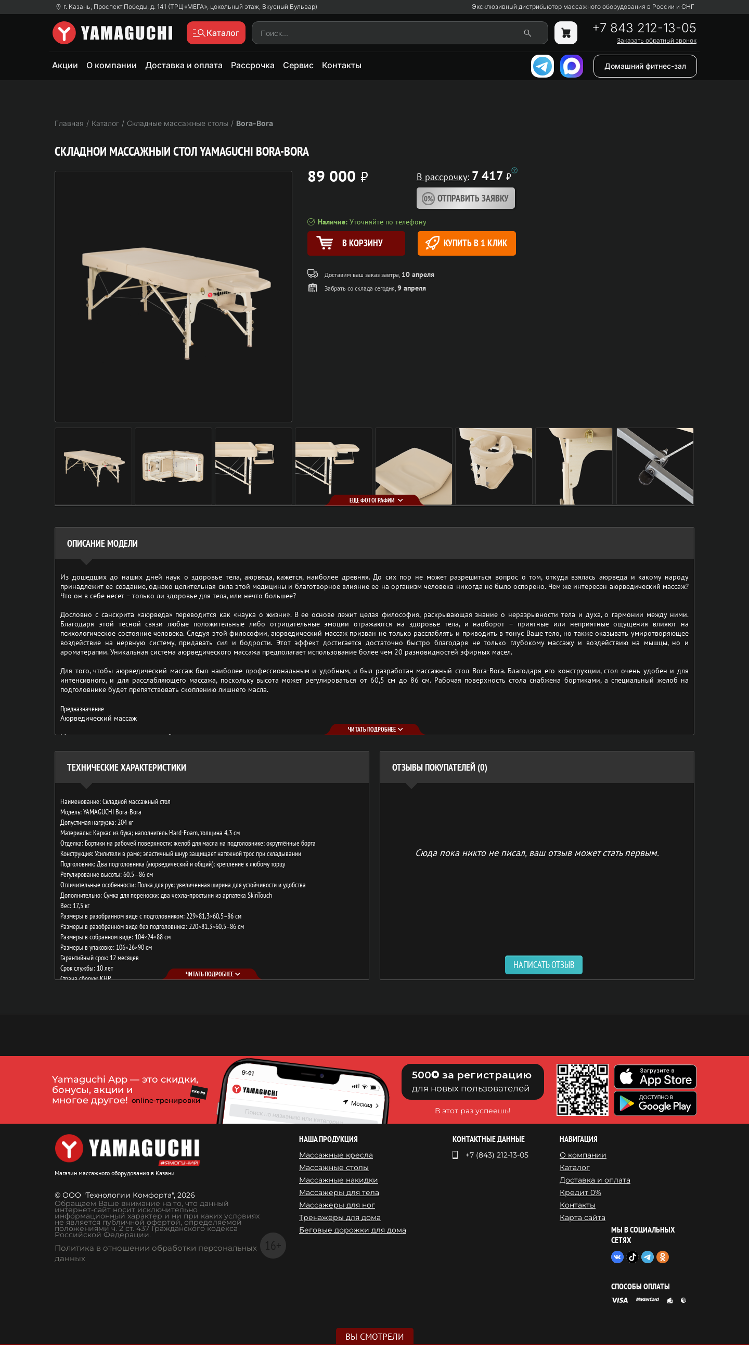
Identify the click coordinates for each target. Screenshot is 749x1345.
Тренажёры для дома (340, 1217)
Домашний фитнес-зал (645, 65)
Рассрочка (253, 65)
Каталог (575, 1167)
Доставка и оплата (184, 65)
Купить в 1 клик (466, 243)
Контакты (341, 65)
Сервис (298, 65)
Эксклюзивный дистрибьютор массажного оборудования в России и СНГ (583, 6)
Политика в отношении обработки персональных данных (156, 1253)
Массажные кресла (336, 1155)
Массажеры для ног (337, 1205)
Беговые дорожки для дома (352, 1230)
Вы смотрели (374, 1336)
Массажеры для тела (339, 1192)
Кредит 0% (580, 1192)
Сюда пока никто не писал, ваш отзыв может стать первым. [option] (537, 852)
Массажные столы (334, 1167)
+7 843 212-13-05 (644, 28)
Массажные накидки (338, 1180)
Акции (65, 65)
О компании (111, 65)
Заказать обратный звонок (656, 40)
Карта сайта (582, 1217)
